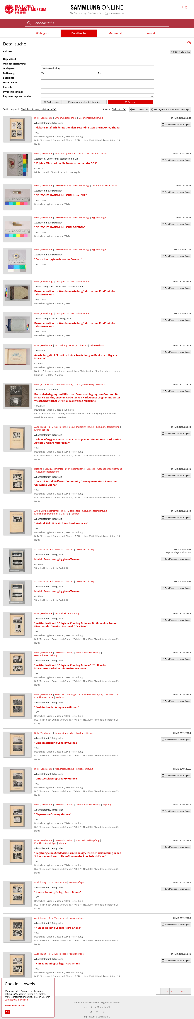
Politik (81, 153)
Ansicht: (114, 109)
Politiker (75, 513)
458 (183, 991)
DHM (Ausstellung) (43, 281)
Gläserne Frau (83, 281)
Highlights (42, 33)
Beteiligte (8, 77)
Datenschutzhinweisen (16, 999)
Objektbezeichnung (14, 63)
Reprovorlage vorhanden (17, 96)
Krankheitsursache (43, 697)
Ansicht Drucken (139, 109)
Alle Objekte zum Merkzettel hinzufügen (170, 109)
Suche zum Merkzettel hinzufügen (84, 102)
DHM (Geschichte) (43, 117)
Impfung (107, 804)
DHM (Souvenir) (63, 185)
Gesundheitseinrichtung (81, 426)
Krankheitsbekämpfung (46, 513)
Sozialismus (93, 153)
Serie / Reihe (10, 82)
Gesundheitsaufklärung (91, 117)
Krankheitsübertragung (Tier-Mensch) (98, 694)
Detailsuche (78, 33)
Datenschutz (104, 1016)
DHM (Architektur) (78, 345)
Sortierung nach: (29, 109)
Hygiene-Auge (99, 217)
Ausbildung (40, 426)
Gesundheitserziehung (107, 426)
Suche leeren (51, 102)
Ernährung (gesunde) (65, 117)
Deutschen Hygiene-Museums (104, 1002)
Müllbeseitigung (84, 733)
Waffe (104, 153)
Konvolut (8, 86)
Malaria (64, 513)
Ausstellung (61, 345)
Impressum (89, 1016)
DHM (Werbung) (81, 185)
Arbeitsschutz (97, 345)
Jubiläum (59, 153)
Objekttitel (9, 58)
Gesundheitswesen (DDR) (104, 185)
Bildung (38, 468)
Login (184, 7)
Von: (43, 73)
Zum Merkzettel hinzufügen (176, 124)
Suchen (130, 102)
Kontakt (151, 33)
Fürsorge (90, 468)
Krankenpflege (41, 429)
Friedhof (100, 384)
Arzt (36, 510)
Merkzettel (115, 33)
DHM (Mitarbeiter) (84, 384)
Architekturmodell (43, 549)
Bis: (100, 73)
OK (7, 1012)
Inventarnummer (13, 91)
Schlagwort (9, 68)
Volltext (7, 51)
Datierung (9, 73)
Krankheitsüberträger (66, 694)
